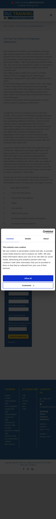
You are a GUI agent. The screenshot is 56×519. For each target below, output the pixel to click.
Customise (28, 285)
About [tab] (46, 239)
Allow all (28, 278)
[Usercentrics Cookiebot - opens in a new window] (42, 232)
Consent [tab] (10, 239)
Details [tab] (28, 239)
